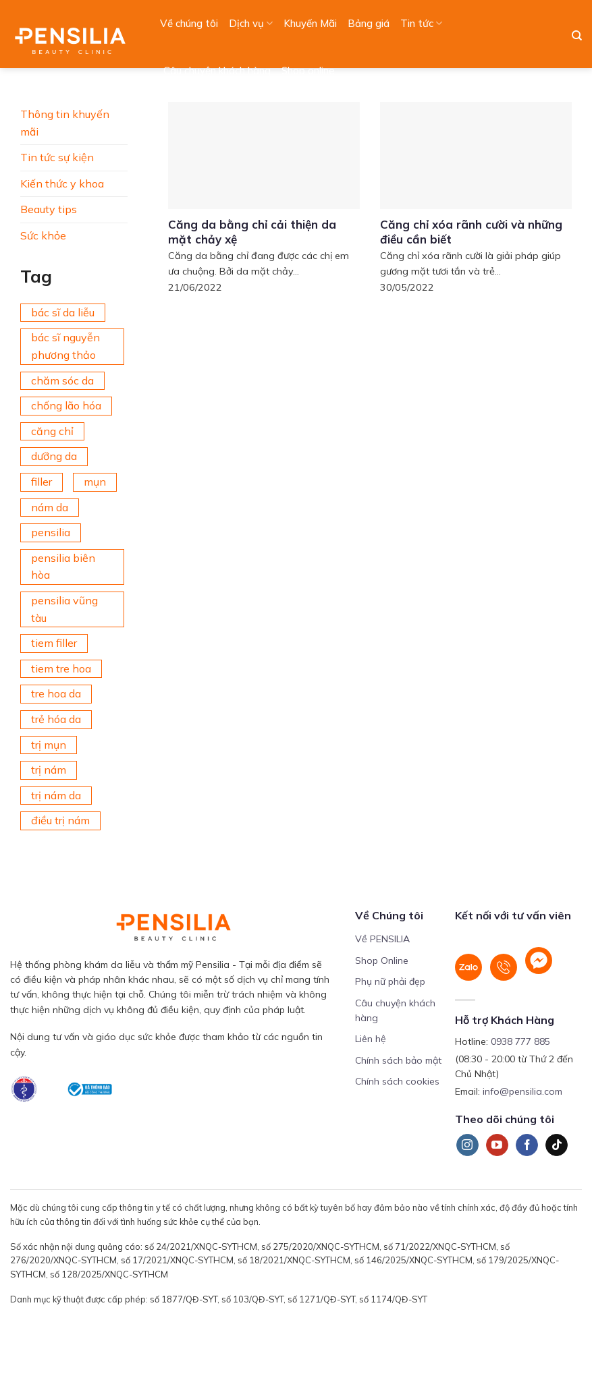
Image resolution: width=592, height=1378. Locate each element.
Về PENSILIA (382, 939)
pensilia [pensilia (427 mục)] (50, 532)
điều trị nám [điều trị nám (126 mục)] (60, 820)
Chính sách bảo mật (398, 1060)
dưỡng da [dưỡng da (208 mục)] (54, 456)
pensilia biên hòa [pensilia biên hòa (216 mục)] (63, 566)
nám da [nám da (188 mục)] (49, 507)
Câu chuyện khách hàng (217, 70)
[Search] (577, 36)
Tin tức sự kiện (57, 157)
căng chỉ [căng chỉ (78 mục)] (52, 431)
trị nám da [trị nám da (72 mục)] (56, 795)
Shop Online (381, 960)
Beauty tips (48, 209)
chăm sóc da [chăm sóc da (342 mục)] (62, 380)
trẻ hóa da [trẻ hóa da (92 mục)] (56, 719)
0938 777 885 (520, 1041)
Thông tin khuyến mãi (64, 122)
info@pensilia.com (522, 1091)
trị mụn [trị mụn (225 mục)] (48, 744)
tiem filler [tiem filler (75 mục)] (54, 643)
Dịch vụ (251, 23)
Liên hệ (370, 1039)
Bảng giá (368, 23)
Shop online (308, 70)
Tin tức (421, 23)
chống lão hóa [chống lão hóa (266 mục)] (66, 405)
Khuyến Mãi (310, 23)
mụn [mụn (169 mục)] (95, 481)
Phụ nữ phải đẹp (390, 981)
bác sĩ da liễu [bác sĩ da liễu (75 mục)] (63, 312)
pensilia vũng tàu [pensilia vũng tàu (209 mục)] (64, 609)
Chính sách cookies (397, 1081)
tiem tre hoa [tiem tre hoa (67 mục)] (61, 668)
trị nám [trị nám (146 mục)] (48, 769)
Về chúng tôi (189, 23)
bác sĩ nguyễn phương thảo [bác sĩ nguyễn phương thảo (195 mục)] (65, 346)
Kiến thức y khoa (62, 183)
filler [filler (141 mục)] (41, 481)
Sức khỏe (43, 235)
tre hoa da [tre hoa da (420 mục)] (56, 693)
